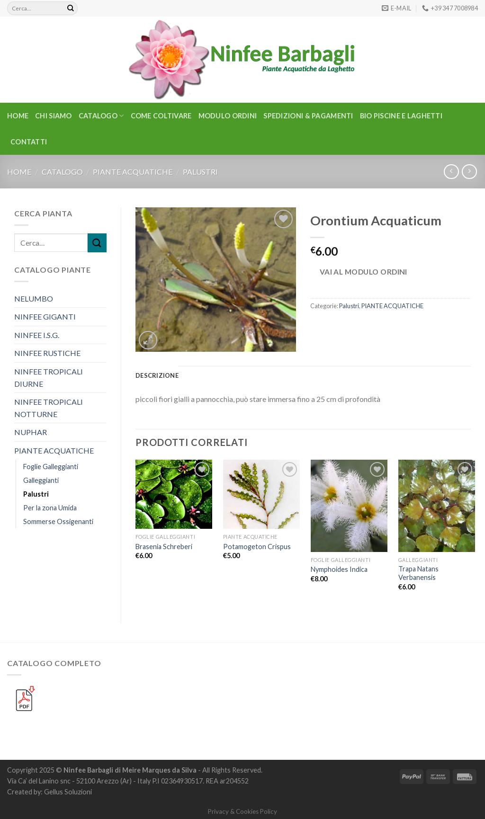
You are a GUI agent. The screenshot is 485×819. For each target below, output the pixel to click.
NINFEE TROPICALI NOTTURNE (48, 407)
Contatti (28, 142)
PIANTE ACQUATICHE (132, 171)
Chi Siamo (53, 116)
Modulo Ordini (227, 116)
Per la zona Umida (50, 508)
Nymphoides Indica (339, 569)
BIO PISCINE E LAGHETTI (401, 116)
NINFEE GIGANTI (45, 316)
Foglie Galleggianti (50, 467)
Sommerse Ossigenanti (58, 521)
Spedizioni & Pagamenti (308, 116)
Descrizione (157, 375)
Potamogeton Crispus (257, 547)
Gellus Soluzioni (68, 792)
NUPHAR (30, 431)
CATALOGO (101, 115)
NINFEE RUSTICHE (47, 352)
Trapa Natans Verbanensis (418, 573)
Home (17, 116)
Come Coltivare (161, 116)
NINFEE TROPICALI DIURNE (48, 377)
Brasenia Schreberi (163, 547)
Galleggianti (41, 480)
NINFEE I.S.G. (36, 334)
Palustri (200, 171)
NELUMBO (33, 298)
